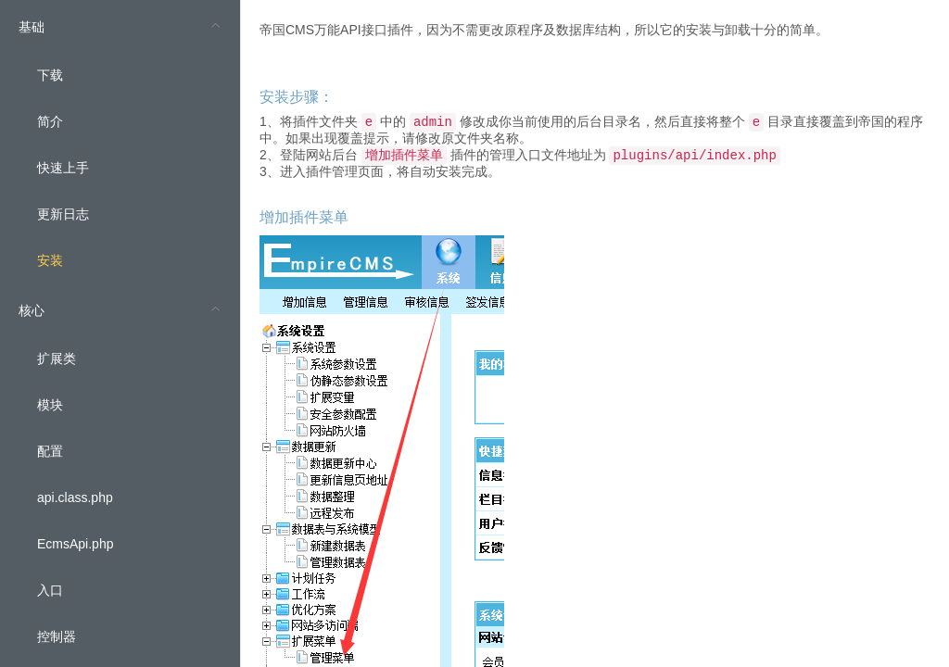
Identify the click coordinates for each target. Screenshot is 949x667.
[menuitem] (120, 141)
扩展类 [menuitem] (56, 358)
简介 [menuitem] (50, 121)
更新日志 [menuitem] (63, 214)
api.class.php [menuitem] (75, 497)
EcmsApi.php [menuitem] (75, 543)
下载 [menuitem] (50, 75)
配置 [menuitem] (50, 451)
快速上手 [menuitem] (63, 167)
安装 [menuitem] (50, 260)
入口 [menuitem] (50, 590)
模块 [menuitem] (50, 404)
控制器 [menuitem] (56, 636)
